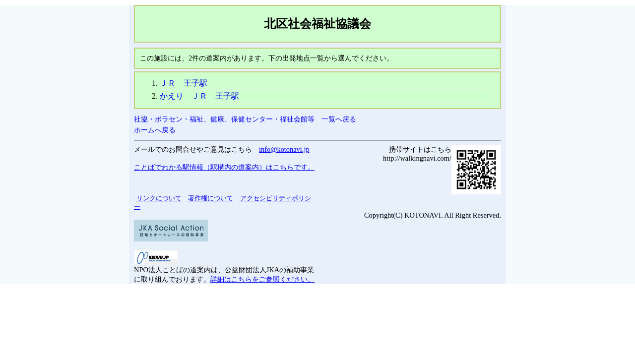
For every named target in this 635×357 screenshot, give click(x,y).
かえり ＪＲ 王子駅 (199, 96)
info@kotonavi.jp (284, 149)
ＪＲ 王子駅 (183, 83)
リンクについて (159, 198)
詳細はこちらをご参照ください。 (262, 279)
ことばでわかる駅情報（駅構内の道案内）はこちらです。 (224, 167)
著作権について (210, 198)
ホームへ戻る (155, 130)
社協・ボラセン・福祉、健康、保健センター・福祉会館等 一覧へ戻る (245, 119)
